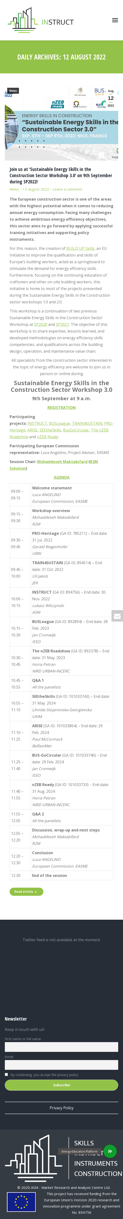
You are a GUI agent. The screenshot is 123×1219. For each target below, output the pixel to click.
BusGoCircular (76, 430)
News (13, 91)
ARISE (32, 430)
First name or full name (23, 1039)
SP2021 (62, 324)
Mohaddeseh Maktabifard (62, 461)
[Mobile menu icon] (115, 20)
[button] (110, 1151)
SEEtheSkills (50, 430)
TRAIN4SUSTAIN (87, 423)
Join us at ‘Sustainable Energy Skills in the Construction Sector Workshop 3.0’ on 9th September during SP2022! (61, 175)
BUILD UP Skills (80, 248)
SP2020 (40, 324)
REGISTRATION (61, 407)
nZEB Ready (47, 436)
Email (9, 1057)
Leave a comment (67, 189)
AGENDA (62, 477)
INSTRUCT (37, 423)
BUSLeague (59, 423)
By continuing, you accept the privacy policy (41, 1074)
